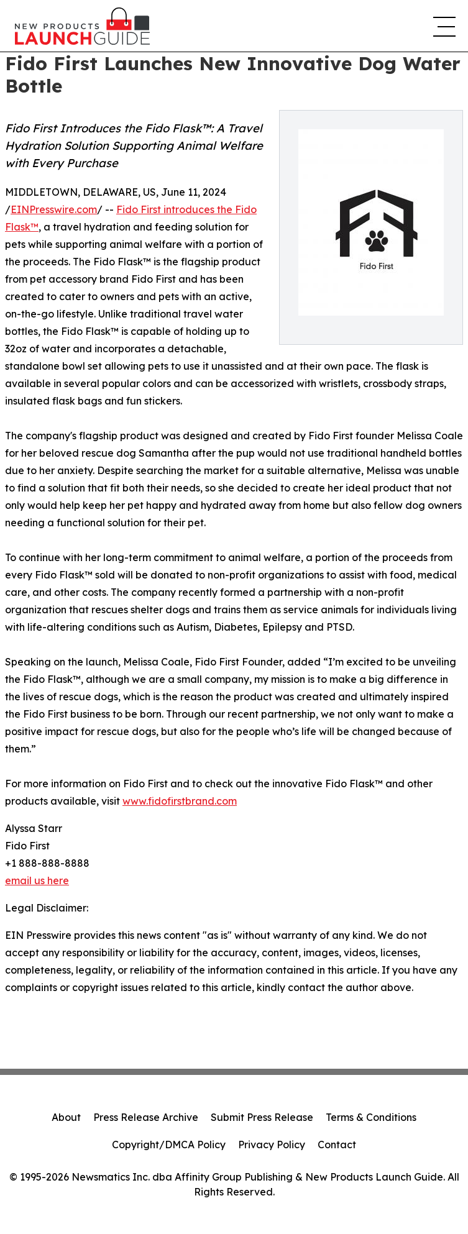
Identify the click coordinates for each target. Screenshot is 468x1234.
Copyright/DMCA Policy (169, 1144)
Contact (337, 1144)
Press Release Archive (145, 1117)
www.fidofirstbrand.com (179, 801)
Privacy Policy (271, 1144)
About (66, 1117)
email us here (37, 880)
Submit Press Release (262, 1117)
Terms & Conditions (371, 1117)
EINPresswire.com (54, 209)
